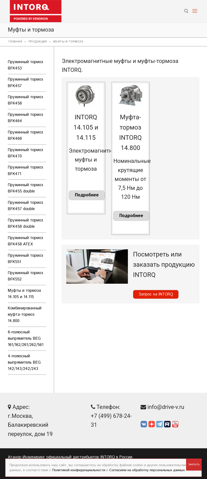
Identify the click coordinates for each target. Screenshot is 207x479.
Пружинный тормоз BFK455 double (25, 188)
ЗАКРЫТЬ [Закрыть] (194, 464)
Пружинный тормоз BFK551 (25, 259)
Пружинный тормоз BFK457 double (25, 206)
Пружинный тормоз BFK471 (25, 171)
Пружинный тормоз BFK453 (25, 65)
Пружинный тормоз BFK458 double (25, 223)
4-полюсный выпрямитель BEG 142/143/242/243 (24, 362)
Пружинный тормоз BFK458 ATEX (25, 241)
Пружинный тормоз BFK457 (25, 83)
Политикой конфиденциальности (78, 470)
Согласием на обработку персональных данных (147, 470)
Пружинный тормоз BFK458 (25, 100)
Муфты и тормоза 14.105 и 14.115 (24, 294)
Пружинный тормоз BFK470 (25, 153)
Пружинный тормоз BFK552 (25, 276)
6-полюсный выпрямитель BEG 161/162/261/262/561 (25, 338)
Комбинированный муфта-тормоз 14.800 (24, 314)
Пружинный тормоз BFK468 (25, 136)
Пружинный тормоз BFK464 (25, 118)
